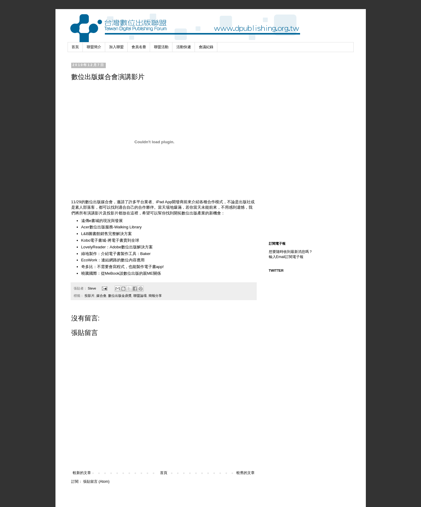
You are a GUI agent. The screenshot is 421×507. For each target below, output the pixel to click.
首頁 (75, 47)
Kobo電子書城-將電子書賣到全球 (110, 240)
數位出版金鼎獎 (120, 295)
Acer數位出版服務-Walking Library (111, 227)
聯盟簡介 (94, 47)
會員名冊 (139, 47)
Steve (92, 288)
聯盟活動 (161, 47)
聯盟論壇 (140, 295)
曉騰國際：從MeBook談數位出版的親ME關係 (121, 273)
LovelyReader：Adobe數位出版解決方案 (117, 247)
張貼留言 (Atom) (96, 481)
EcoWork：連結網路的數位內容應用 (113, 260)
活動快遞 (183, 47)
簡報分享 (155, 295)
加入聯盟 (116, 47)
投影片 (90, 295)
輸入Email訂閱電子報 (286, 257)
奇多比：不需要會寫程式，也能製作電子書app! (122, 266)
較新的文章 (82, 473)
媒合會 (101, 295)
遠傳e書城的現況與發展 (102, 220)
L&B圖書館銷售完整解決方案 (106, 233)
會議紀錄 (206, 47)
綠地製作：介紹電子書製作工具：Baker (116, 253)
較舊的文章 (245, 473)
